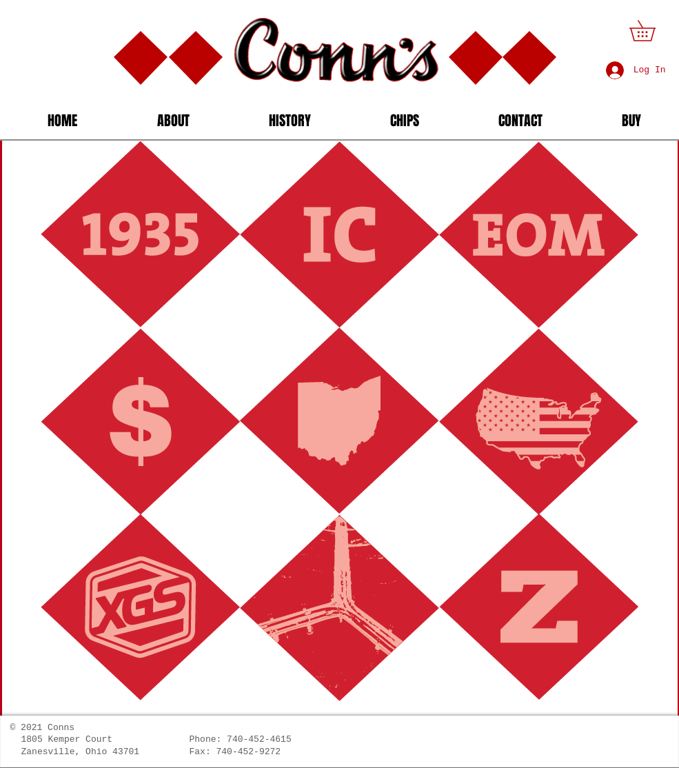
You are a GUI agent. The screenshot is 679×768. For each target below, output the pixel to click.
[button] (652, 30)
